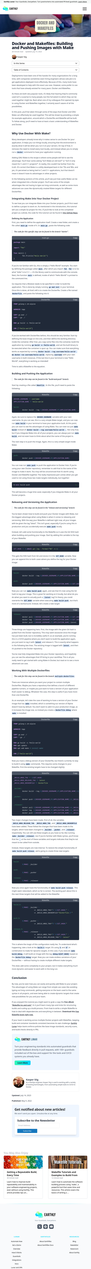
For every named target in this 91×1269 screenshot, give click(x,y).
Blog (74, 1241)
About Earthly (74, 1252)
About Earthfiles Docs (46, 1245)
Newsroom (74, 1249)
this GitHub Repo (70, 213)
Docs (16, 1264)
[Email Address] (38, 1125)
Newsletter (74, 1245)
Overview (16, 1249)
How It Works (17, 1252)
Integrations (16, 1260)
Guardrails (16, 1256)
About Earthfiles (45, 1241)
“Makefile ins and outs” (22, 1005)
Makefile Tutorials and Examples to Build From (64, 1173)
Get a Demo (16, 1245)
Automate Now (16, 1241)
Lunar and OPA (16, 1267)
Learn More (82, 2)
